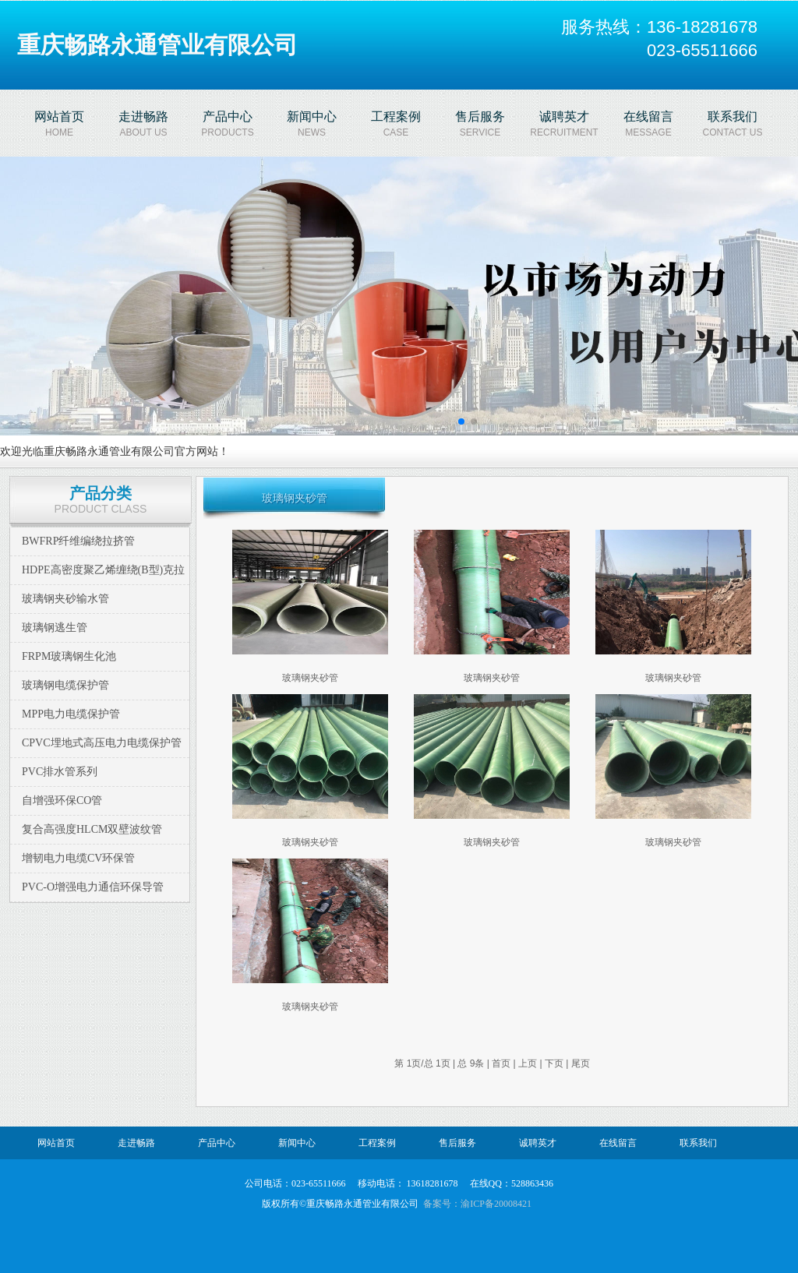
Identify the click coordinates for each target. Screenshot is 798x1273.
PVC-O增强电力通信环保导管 (93, 887)
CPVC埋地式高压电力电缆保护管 (102, 743)
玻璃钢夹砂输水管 (65, 599)
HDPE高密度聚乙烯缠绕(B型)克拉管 (103, 584)
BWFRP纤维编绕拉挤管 (78, 541)
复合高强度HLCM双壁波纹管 (92, 829)
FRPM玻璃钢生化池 (69, 656)
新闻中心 (297, 1142)
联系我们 (698, 1142)
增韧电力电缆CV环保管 (78, 858)
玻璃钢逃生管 (54, 627)
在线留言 (618, 1142)
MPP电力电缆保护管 (71, 714)
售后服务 (457, 1142)
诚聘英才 (537, 1142)
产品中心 (216, 1142)
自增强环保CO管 (62, 800)
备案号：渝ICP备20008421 (477, 1203)
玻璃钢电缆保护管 (65, 685)
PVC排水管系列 (59, 772)
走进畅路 (136, 1142)
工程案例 (377, 1142)
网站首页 (56, 1142)
